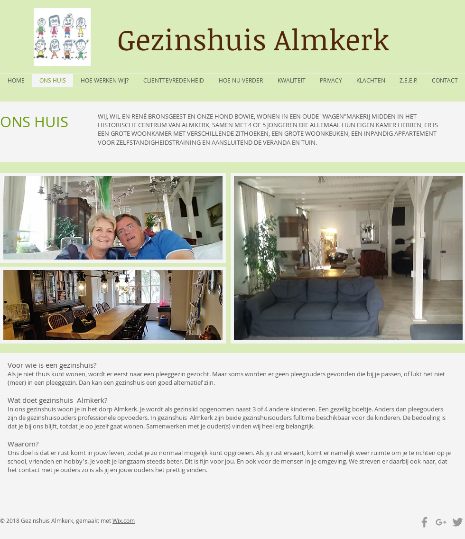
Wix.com (123, 520)
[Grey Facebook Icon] (424, 522)
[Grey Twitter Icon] (458, 522)
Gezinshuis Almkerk (253, 39)
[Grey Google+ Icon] (441, 522)
